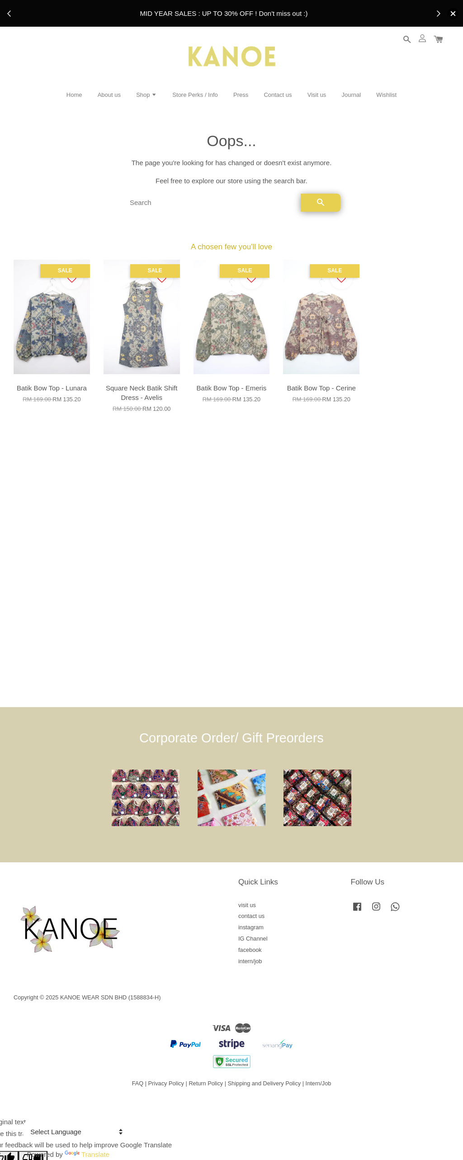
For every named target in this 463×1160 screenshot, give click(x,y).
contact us (251, 916)
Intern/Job (318, 1083)
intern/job (250, 961)
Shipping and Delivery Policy (264, 1083)
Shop (146, 94)
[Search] (212, 203)
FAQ (138, 1083)
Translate (87, 1154)
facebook (250, 949)
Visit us (316, 94)
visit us (247, 905)
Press (240, 94)
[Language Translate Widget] (75, 1131)
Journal (351, 94)
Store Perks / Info (194, 94)
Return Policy (206, 1083)
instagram (251, 927)
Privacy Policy (166, 1083)
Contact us (278, 94)
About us (109, 94)
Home (74, 94)
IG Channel (253, 938)
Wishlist (386, 94)
